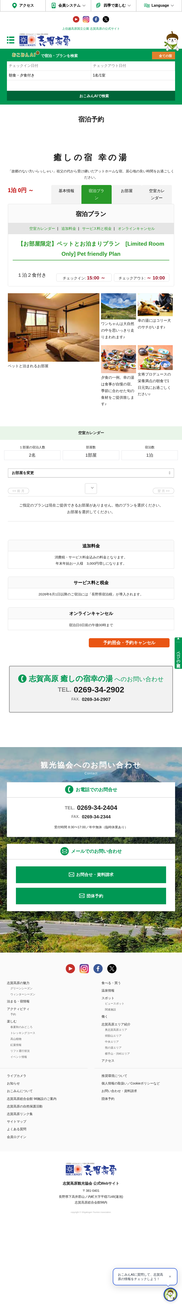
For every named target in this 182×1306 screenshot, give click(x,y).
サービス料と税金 (97, 228)
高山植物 (15, 1119)
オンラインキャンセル (135, 228)
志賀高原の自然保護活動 (24, 1186)
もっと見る (153, 483)
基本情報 (66, 190)
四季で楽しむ (115, 5)
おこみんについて (20, 1171)
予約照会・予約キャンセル (129, 722)
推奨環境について (114, 1156)
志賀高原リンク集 (20, 1194)
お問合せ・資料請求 (94, 954)
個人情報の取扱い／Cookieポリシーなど (130, 1163)
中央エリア (112, 1121)
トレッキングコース (22, 1113)
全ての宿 (165, 56)
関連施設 (110, 1089)
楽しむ (12, 1101)
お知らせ (13, 1163)
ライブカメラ (16, 1156)
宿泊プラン (96, 194)
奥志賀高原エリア (116, 1109)
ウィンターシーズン (22, 1074)
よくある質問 (16, 1209)
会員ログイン (16, 1217)
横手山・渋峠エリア (117, 1133)
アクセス (26, 5)
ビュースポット (114, 1083)
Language (160, 5)
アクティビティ (18, 1089)
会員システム (69, 5)
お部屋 (127, 190)
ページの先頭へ (178, 657)
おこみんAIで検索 (94, 96)
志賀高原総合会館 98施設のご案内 (32, 1179)
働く (104, 1096)
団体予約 (95, 976)
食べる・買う (111, 1063)
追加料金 (68, 228)
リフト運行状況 (20, 1130)
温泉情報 (107, 1070)
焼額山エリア (113, 1115)
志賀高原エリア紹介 (116, 1104)
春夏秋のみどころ (21, 1107)
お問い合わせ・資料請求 (119, 1171)
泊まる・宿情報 (18, 1081)
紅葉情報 (15, 1125)
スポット (107, 1078)
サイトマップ (16, 1201)
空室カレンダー (157, 194)
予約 (13, 1094)
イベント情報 (18, 1136)
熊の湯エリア (113, 1127)
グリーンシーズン (21, 1068)
